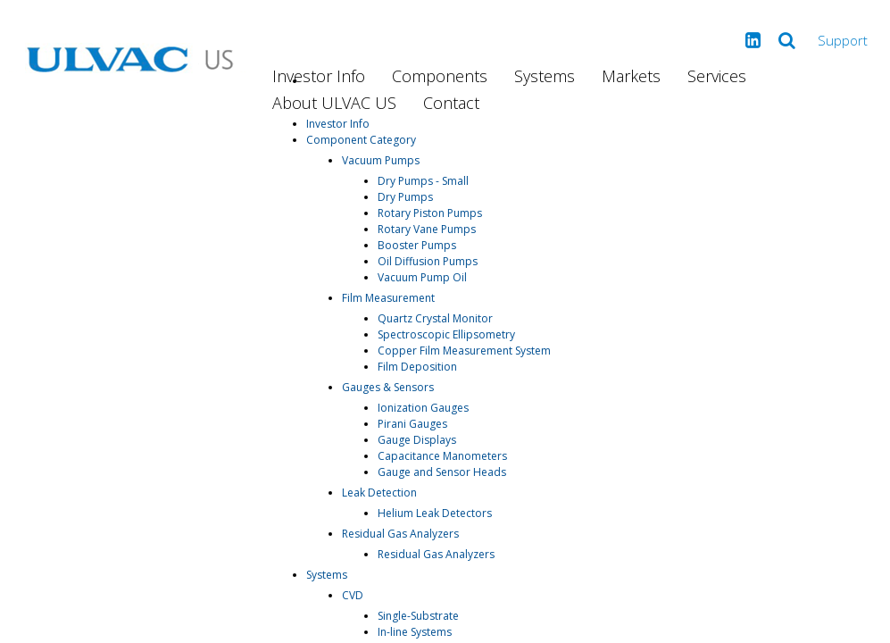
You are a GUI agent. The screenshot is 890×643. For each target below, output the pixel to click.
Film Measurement (388, 297)
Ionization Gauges (423, 407)
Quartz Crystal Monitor (435, 318)
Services (716, 76)
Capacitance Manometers (442, 455)
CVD (352, 595)
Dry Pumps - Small (423, 180)
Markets (631, 76)
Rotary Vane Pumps (427, 229)
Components (439, 76)
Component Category (361, 139)
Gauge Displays (417, 439)
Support (843, 40)
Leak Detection (379, 492)
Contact (451, 102)
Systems (544, 76)
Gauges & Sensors (388, 387)
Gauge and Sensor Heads (442, 472)
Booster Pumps (417, 245)
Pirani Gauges (412, 423)
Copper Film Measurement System (464, 350)
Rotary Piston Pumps (430, 213)
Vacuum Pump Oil (422, 277)
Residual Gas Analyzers (400, 533)
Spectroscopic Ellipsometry (446, 334)
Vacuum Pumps (381, 160)
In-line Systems (415, 631)
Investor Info (318, 76)
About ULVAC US (334, 102)
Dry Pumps (405, 197)
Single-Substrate (418, 615)
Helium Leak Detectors (435, 513)
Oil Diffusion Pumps (428, 261)
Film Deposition (417, 366)
